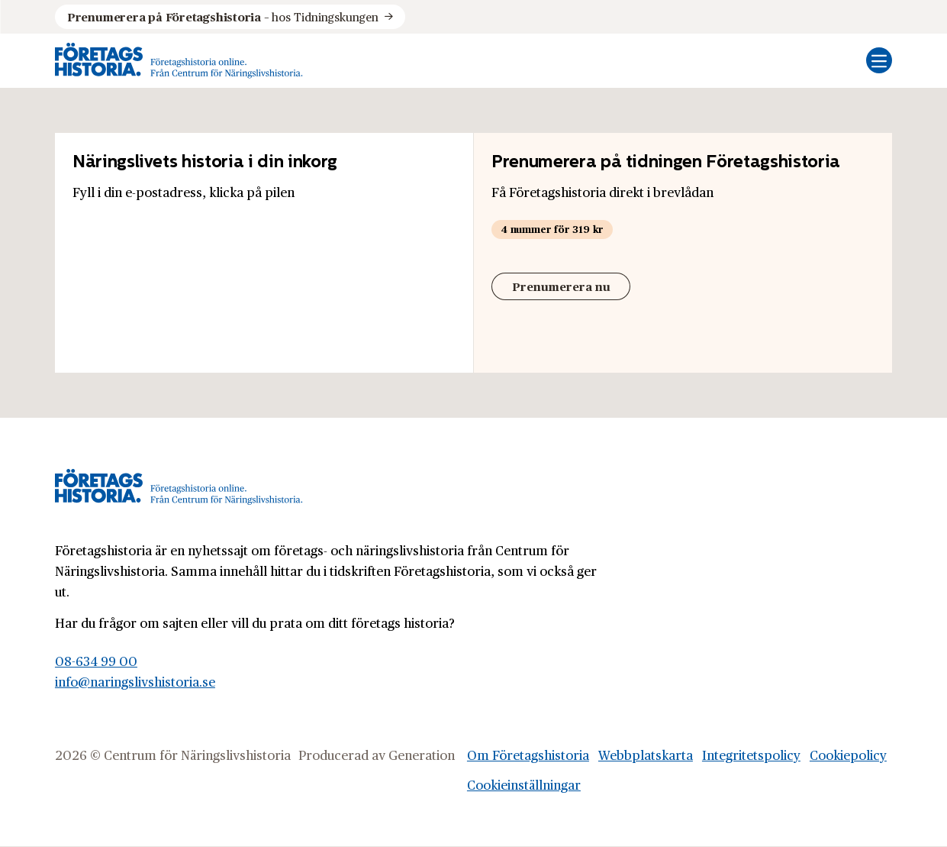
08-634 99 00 (96, 660)
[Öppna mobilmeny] (879, 60)
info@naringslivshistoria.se (135, 681)
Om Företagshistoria (528, 754)
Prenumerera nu (561, 286)
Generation (421, 754)
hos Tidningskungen (222, 17)
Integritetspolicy (751, 754)
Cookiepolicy (848, 754)
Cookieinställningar (524, 784)
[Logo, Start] (179, 61)
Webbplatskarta (645, 754)
